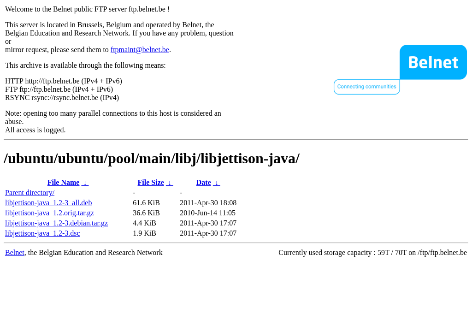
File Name (63, 182)
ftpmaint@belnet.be (140, 49)
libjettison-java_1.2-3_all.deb (48, 203)
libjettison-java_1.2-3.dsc (42, 233)
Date (203, 182)
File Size (151, 182)
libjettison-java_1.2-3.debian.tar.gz (56, 223)
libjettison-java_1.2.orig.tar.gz (49, 213)
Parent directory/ (29, 192)
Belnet (14, 252)
